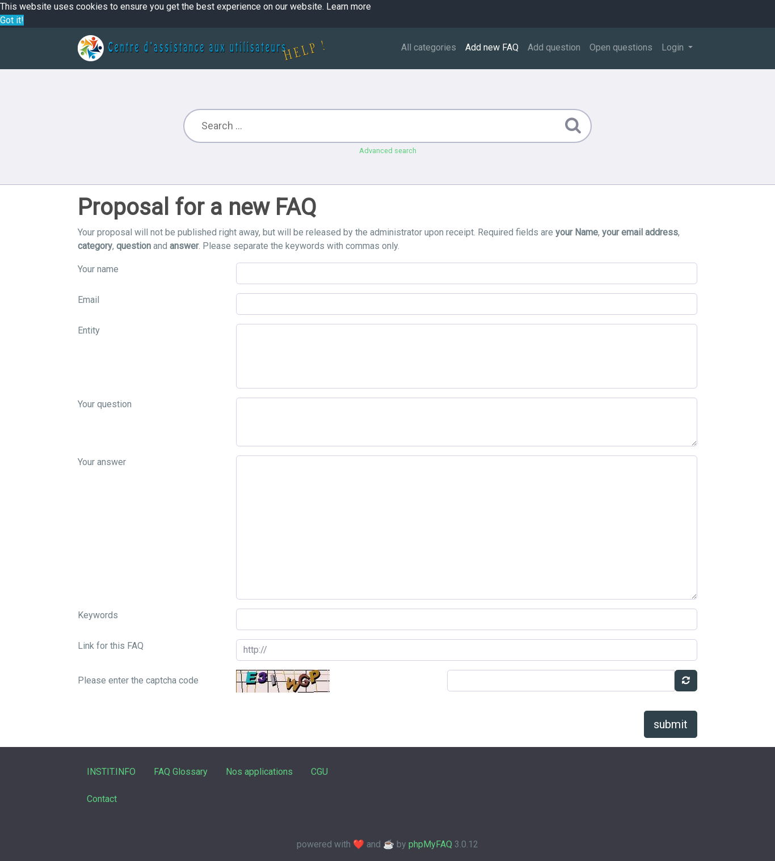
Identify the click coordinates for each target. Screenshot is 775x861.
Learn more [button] (348, 6)
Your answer (102, 462)
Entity (89, 330)
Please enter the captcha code (138, 680)
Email (88, 299)
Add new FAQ (492, 47)
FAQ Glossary (181, 771)
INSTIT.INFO (111, 771)
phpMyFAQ (430, 844)
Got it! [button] (12, 20)
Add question (554, 47)
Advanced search (387, 150)
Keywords (98, 615)
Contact (102, 799)
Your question (105, 404)
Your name (98, 269)
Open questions (620, 47)
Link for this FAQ (111, 645)
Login (674, 47)
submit (671, 724)
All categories (428, 47)
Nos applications (259, 771)
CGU (319, 771)
